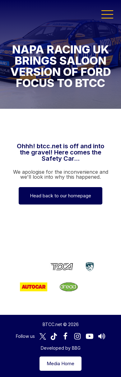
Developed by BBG (61, 348)
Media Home (60, 363)
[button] (107, 14)
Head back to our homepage (60, 196)
